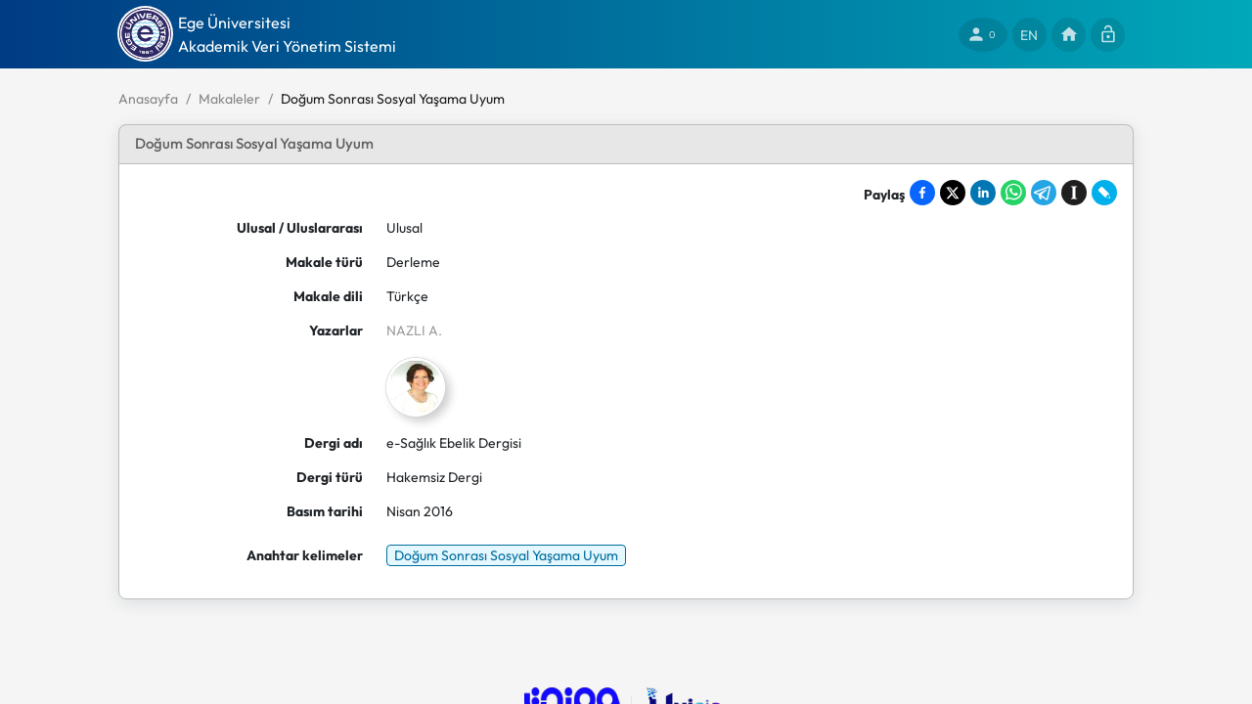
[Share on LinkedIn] (983, 192)
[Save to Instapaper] (1074, 192)
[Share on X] (952, 192)
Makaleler (229, 99)
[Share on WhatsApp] (1013, 192)
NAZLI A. (414, 330)
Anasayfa (148, 99)
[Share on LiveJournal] (1104, 192)
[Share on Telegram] (1043, 192)
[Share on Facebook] (922, 192)
